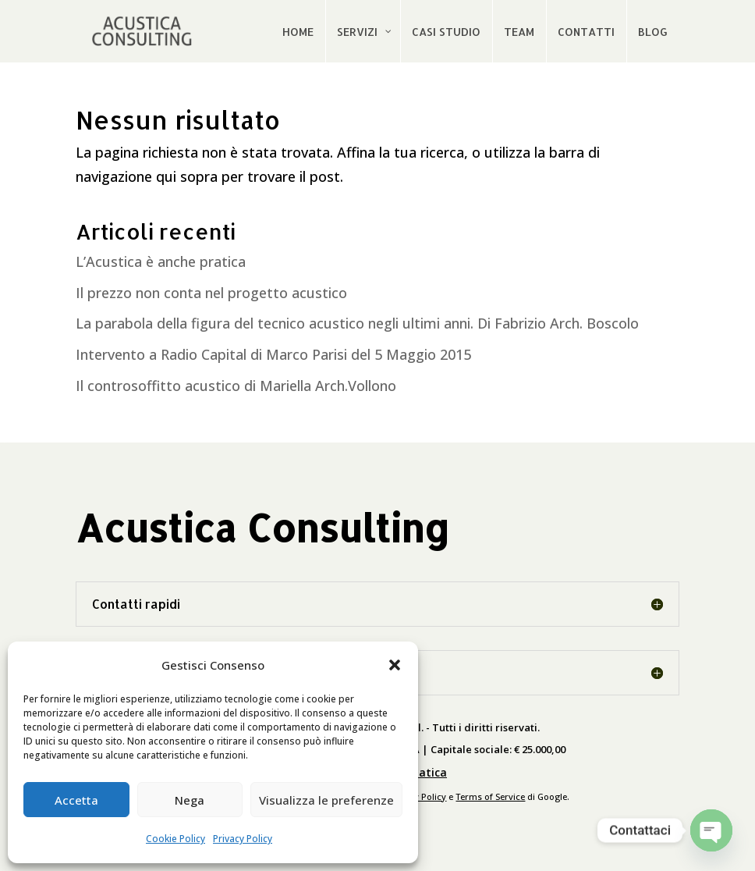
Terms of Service (490, 796)
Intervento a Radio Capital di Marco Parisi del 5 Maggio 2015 (273, 354)
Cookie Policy (175, 838)
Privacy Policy (242, 838)
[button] (394, 665)
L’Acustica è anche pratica (161, 261)
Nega (189, 800)
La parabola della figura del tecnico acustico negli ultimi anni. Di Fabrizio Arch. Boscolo (357, 323)
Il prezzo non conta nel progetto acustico (211, 292)
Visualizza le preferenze (326, 800)
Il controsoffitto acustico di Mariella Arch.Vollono (236, 385)
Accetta (76, 800)
